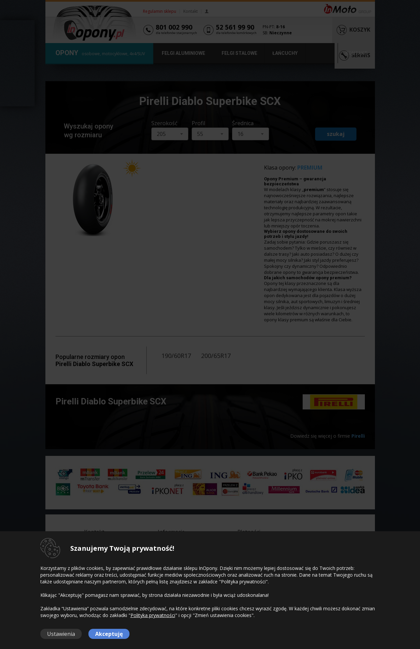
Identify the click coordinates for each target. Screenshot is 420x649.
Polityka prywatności (152, 615)
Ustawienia (61, 634)
